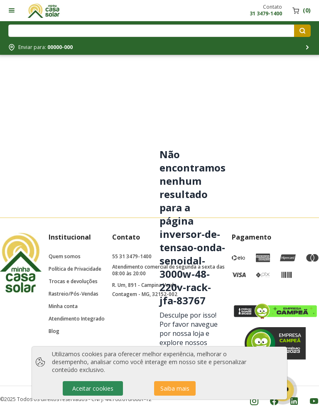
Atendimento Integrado (77, 318)
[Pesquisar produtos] (302, 30)
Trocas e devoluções (73, 281)
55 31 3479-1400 (132, 256)
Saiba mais (174, 388)
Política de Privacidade (75, 268)
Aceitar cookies (92, 388)
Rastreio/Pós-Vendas (73, 293)
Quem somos (65, 256)
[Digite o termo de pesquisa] (153, 31)
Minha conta (63, 306)
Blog (54, 331)
